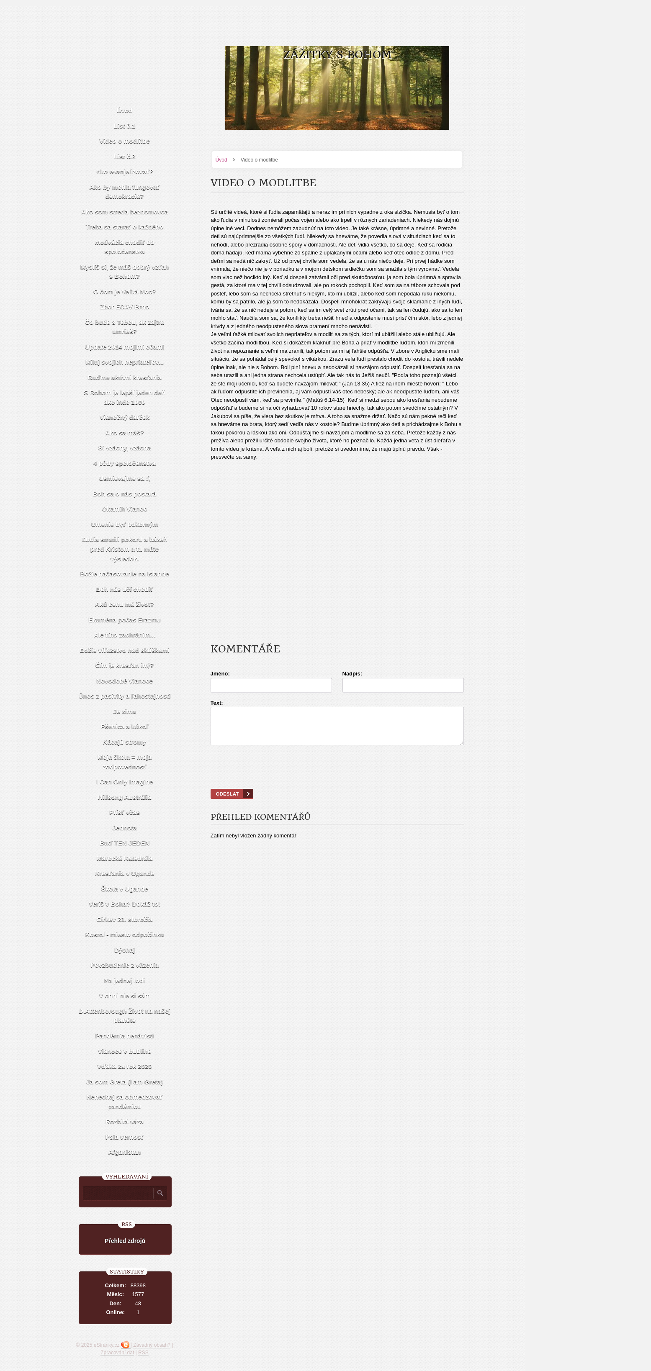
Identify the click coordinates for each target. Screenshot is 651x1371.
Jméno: (220, 673)
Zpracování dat (117, 1353)
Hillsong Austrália (124, 797)
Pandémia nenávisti (124, 1035)
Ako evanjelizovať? (124, 171)
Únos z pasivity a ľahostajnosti (125, 695)
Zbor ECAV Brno (124, 306)
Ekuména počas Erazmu (124, 619)
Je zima (124, 711)
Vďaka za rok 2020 (124, 1066)
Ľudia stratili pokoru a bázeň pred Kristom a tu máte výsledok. (124, 549)
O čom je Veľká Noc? (124, 291)
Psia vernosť (124, 1136)
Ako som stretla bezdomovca (124, 211)
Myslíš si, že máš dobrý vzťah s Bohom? (124, 271)
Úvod (221, 160)
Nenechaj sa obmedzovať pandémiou (124, 1101)
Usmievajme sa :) (124, 478)
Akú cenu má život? (124, 604)
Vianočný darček (124, 417)
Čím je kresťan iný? (124, 665)
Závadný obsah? (151, 1345)
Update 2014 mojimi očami (124, 346)
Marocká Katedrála (124, 858)
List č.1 (125, 125)
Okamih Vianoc (124, 508)
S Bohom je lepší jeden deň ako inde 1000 (124, 397)
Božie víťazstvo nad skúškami (125, 650)
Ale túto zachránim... (124, 634)
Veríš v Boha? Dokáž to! (124, 903)
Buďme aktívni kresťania (124, 377)
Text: (217, 703)
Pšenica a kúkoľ (124, 726)
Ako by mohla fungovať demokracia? (124, 191)
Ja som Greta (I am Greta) (124, 1081)
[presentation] (337, 777)
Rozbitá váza (124, 1121)
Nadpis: (352, 673)
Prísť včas (124, 812)
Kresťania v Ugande (124, 873)
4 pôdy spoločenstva (124, 463)
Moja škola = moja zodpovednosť (125, 761)
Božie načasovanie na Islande (124, 573)
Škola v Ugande (124, 888)
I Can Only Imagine (124, 781)
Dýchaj (124, 949)
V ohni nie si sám (124, 995)
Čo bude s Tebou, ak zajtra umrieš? (124, 326)
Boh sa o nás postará (125, 493)
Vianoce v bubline (124, 1051)
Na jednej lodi (124, 980)
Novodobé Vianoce (124, 680)
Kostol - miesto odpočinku (124, 934)
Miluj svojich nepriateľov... (124, 361)
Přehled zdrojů (125, 1240)
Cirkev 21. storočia (124, 919)
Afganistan (124, 1151)
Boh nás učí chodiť (124, 589)
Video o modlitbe (124, 140)
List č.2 (125, 156)
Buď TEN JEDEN (124, 842)
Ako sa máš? (124, 432)
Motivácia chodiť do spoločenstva (124, 247)
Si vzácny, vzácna (124, 447)
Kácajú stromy (124, 741)
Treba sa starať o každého (125, 226)
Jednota (125, 827)
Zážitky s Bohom (337, 54)
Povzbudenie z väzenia (124, 964)
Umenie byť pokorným (124, 524)
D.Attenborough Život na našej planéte (124, 1015)
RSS (143, 1353)
